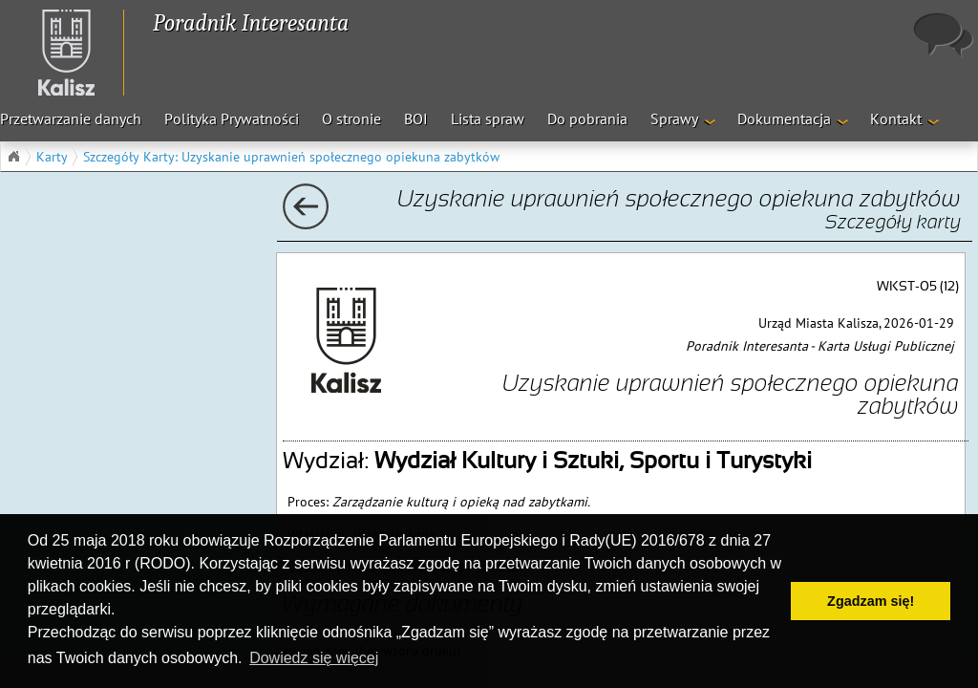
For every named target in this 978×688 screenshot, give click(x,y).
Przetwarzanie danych (70, 118)
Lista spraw (487, 118)
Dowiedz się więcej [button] (313, 658)
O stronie (351, 118)
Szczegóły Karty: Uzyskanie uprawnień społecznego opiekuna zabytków (291, 156)
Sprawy (674, 118)
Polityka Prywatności (231, 118)
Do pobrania (587, 118)
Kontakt (896, 118)
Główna (13, 156)
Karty (52, 156)
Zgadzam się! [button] (870, 601)
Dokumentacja (784, 118)
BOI (416, 118)
